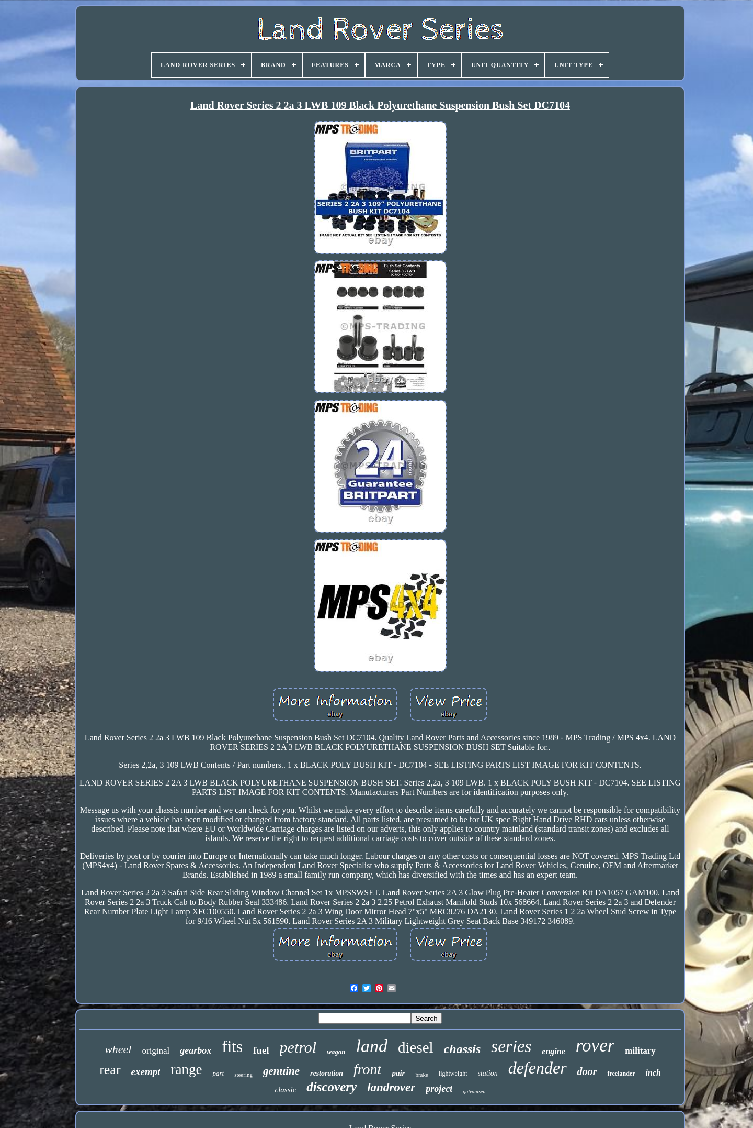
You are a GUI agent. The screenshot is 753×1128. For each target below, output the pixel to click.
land (371, 1046)
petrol (298, 1047)
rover (595, 1045)
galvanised (474, 1091)
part (218, 1073)
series (511, 1046)
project (439, 1088)
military (640, 1051)
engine (553, 1051)
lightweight (453, 1073)
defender (537, 1067)
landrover (391, 1087)
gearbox (195, 1050)
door (587, 1071)
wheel (118, 1049)
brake (421, 1074)
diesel (415, 1047)
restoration (326, 1073)
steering (243, 1074)
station (488, 1073)
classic (285, 1090)
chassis (462, 1049)
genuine (281, 1071)
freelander (621, 1073)
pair (398, 1073)
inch (653, 1072)
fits (232, 1046)
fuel (261, 1050)
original (155, 1051)
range (186, 1069)
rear (109, 1069)
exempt (146, 1071)
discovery (331, 1087)
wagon (336, 1052)
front (367, 1069)
